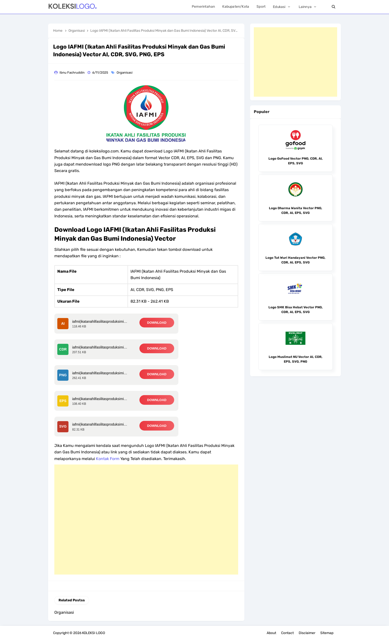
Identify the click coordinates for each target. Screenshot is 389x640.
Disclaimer (307, 633)
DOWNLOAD (156, 322)
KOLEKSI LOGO (93, 633)
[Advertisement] (146, 520)
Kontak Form (107, 458)
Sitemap (326, 633)
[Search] (333, 7)
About (271, 633)
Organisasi (125, 72)
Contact (287, 633)
